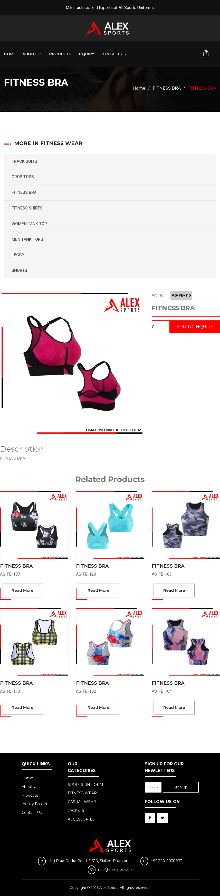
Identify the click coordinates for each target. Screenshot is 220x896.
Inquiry (86, 54)
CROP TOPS (23, 176)
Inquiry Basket (34, 804)
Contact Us (113, 54)
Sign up (180, 787)
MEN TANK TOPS (27, 239)
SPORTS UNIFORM (85, 784)
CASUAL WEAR (82, 801)
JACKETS (76, 810)
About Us (33, 54)
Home (10, 54)
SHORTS (19, 270)
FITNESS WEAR (82, 793)
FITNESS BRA (24, 192)
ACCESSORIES (81, 819)
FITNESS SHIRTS (27, 208)
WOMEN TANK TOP (29, 223)
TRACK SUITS (24, 161)
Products (60, 54)
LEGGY (18, 254)
